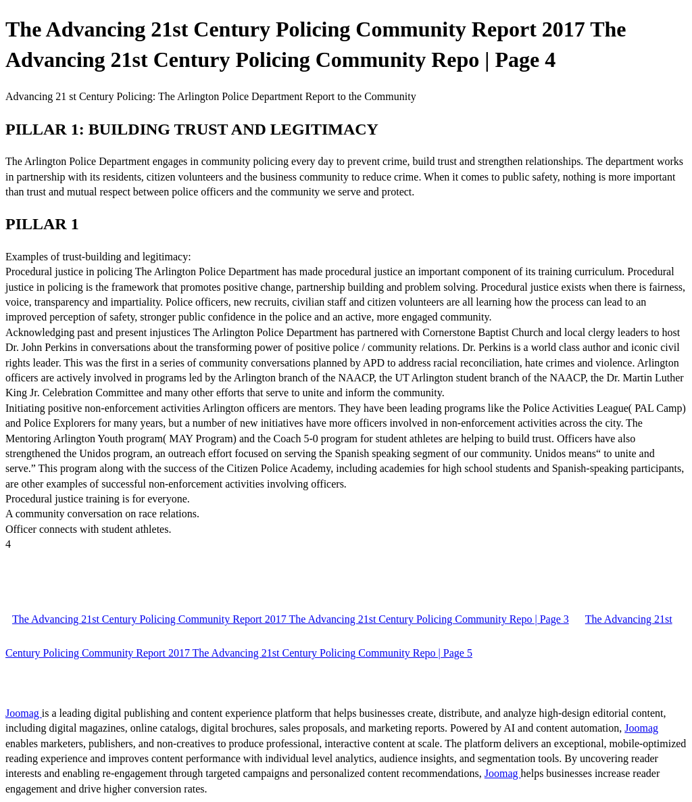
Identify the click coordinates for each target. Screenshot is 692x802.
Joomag (23, 713)
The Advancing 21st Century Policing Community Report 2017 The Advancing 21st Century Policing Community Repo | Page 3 (290, 619)
